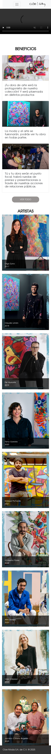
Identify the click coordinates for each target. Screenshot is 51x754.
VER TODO (25, 199)
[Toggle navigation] (17, 4)
